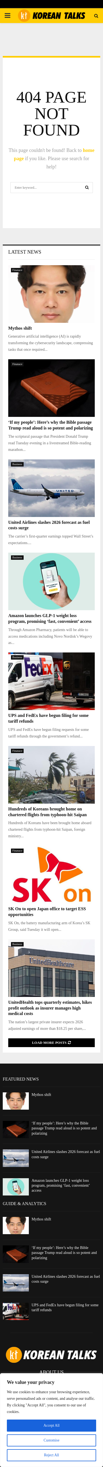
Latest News (24, 252)
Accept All (51, 1425)
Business (17, 464)
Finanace (17, 270)
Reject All (51, 1455)
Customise (51, 1440)
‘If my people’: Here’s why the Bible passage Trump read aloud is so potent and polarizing (64, 1128)
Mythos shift (20, 328)
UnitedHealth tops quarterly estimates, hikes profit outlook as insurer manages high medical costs (50, 1008)
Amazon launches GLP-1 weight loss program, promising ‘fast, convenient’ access (61, 1185)
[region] (51, 1420)
